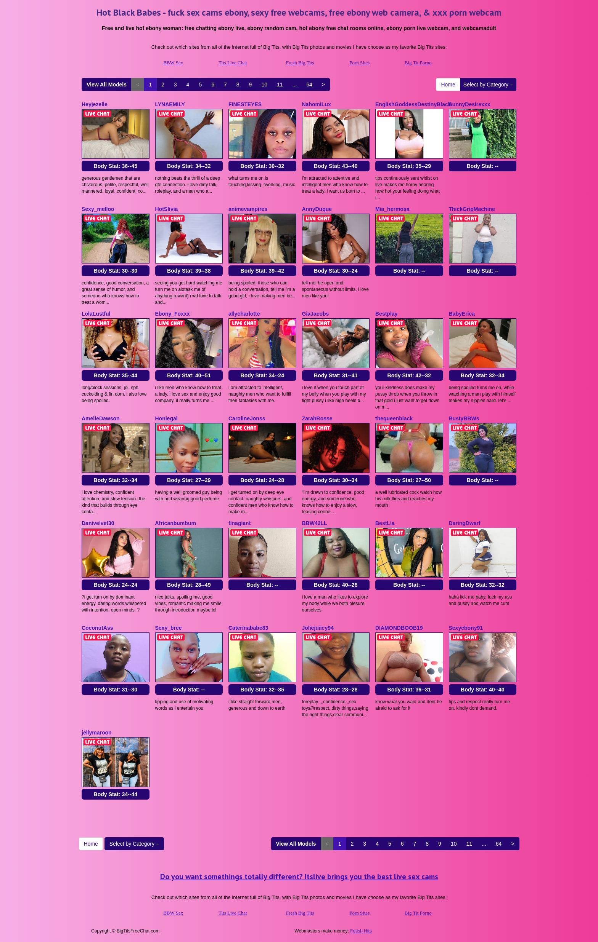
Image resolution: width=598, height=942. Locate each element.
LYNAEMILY (170, 104)
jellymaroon (97, 733)
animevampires (247, 209)
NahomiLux (316, 104)
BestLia (385, 523)
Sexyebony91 (466, 628)
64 (309, 84)
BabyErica (462, 314)
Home (448, 84)
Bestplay (386, 314)
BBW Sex (173, 62)
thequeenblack (394, 418)
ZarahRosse (317, 418)
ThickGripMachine (472, 209)
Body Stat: (115, 166)
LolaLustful (96, 314)
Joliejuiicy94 (318, 628)
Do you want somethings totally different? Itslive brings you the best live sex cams (299, 876)
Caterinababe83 (248, 628)
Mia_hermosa (392, 209)
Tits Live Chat (233, 62)
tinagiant (239, 523)
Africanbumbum (175, 523)
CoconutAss (97, 628)
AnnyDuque (317, 209)
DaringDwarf (465, 523)
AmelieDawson (101, 418)
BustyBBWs (464, 418)
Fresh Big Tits (300, 62)
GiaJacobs (315, 314)
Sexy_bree (168, 628)
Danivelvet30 (98, 523)
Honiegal (166, 418)
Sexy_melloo (98, 209)
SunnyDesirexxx (469, 104)
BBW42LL (314, 523)
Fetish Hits (361, 931)
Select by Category (488, 84)
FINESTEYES (245, 104)
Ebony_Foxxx (172, 314)
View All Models (107, 84)
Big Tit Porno (418, 62)
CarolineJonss (246, 418)
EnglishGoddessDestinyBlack (413, 104)
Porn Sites (359, 62)
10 (264, 84)
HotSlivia (166, 209)
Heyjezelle (95, 104)
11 (280, 84)
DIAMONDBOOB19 (399, 628)
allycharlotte (244, 314)
